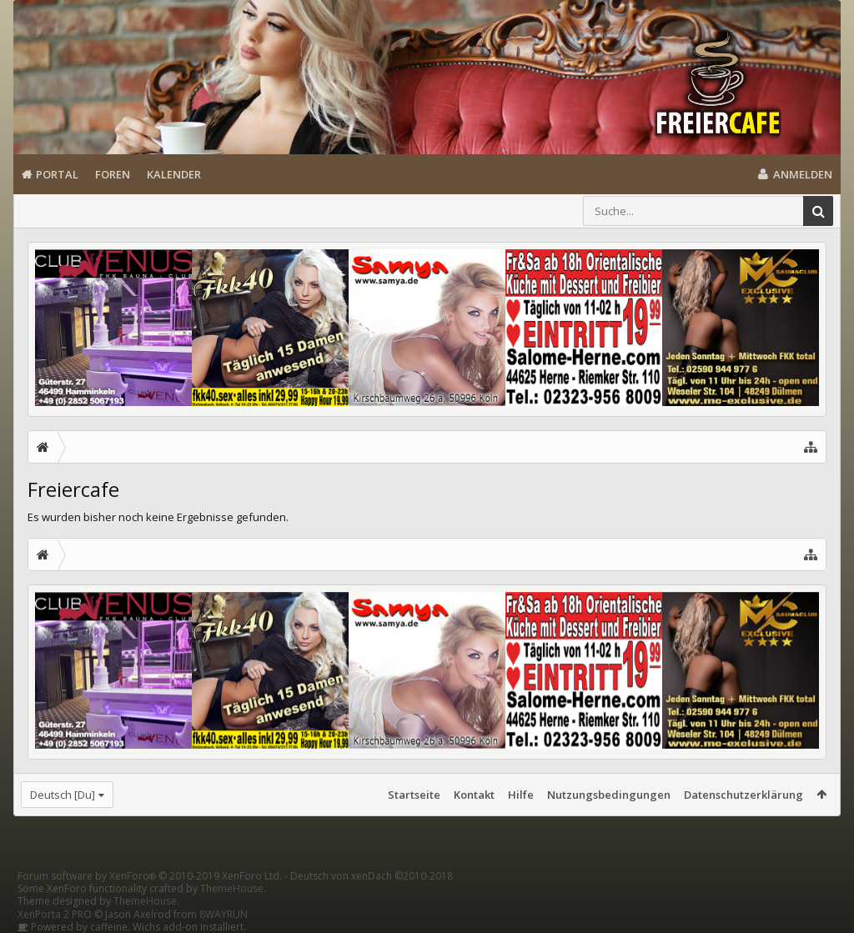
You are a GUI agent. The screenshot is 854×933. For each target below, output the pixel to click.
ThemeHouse (232, 888)
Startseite (414, 794)
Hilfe (521, 794)
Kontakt (474, 794)
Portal (57, 174)
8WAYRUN (223, 914)
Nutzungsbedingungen (609, 794)
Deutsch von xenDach (371, 876)
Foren (112, 174)
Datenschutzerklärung (743, 794)
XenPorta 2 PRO (55, 914)
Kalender (174, 174)
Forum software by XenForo (150, 876)
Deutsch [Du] (62, 794)
